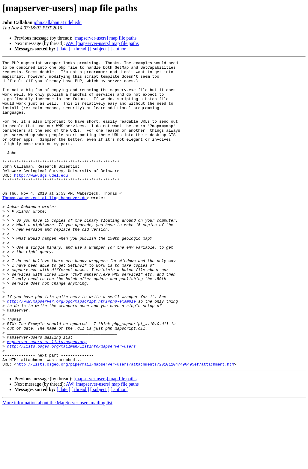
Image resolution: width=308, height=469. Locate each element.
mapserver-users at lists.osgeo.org (47, 398)
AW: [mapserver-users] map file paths (102, 43)
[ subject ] (99, 48)
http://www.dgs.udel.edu (41, 198)
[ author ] (120, 48)
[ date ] (63, 48)
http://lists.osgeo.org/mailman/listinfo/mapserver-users (71, 403)
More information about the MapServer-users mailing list (57, 463)
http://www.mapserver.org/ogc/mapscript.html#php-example (71, 349)
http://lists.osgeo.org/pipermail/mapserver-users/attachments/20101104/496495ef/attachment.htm (125, 425)
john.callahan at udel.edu (58, 22)
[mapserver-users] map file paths (104, 37)
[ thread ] (80, 48)
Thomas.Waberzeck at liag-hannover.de (44, 225)
